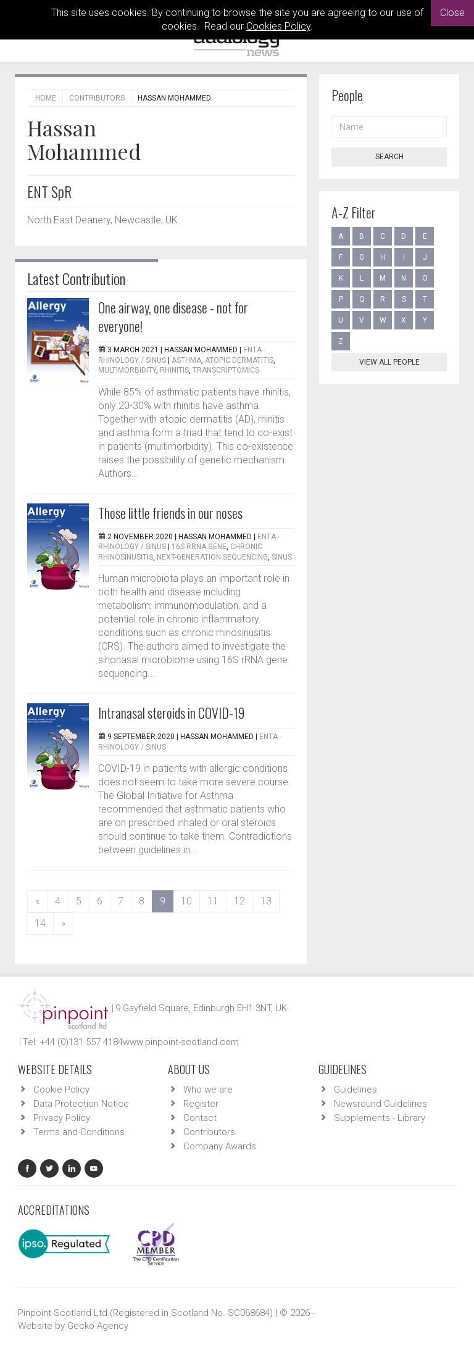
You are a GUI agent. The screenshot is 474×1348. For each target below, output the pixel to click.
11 (212, 901)
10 (186, 901)
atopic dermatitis (239, 360)
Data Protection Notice (81, 1103)
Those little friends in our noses (170, 513)
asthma (186, 360)
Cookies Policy (278, 26)
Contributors (97, 98)
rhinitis (174, 370)
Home (45, 98)
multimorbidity (127, 370)
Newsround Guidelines (380, 1103)
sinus (282, 557)
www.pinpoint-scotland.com (181, 1042)
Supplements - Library (379, 1117)
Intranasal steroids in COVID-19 (171, 712)
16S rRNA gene (199, 546)
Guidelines (355, 1089)
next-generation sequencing (212, 557)
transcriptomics (226, 370)
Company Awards (219, 1146)
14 (40, 923)
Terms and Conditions (79, 1132)
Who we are (208, 1089)
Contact (200, 1117)
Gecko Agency (97, 1325)
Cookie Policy (61, 1089)
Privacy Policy (61, 1117)
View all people (389, 362)
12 (239, 901)
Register (200, 1103)
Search (389, 156)
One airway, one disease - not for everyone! (173, 316)
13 (266, 901)
